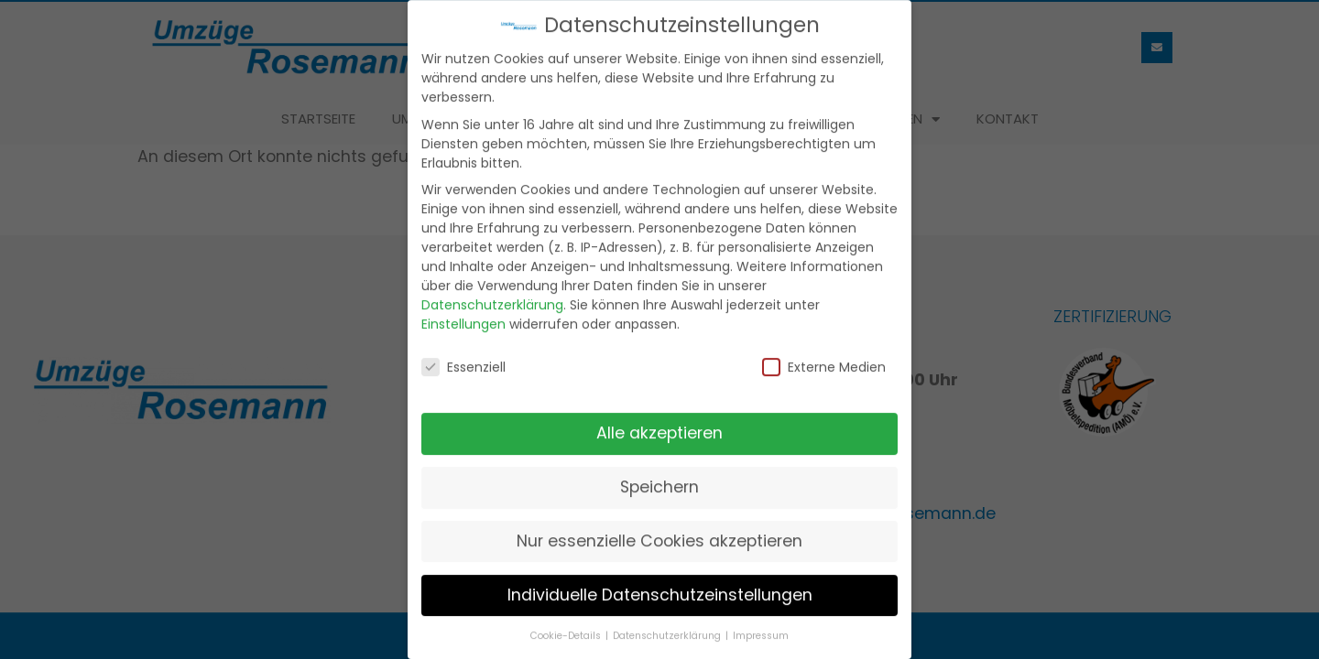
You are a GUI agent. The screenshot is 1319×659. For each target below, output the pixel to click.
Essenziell (463, 362)
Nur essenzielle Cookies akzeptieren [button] (659, 535)
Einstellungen (463, 318)
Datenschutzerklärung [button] (668, 630)
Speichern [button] (659, 481)
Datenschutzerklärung (492, 299)
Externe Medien (824, 362)
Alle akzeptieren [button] (659, 427)
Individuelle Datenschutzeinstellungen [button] (659, 589)
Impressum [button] (761, 630)
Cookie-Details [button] (567, 630)
